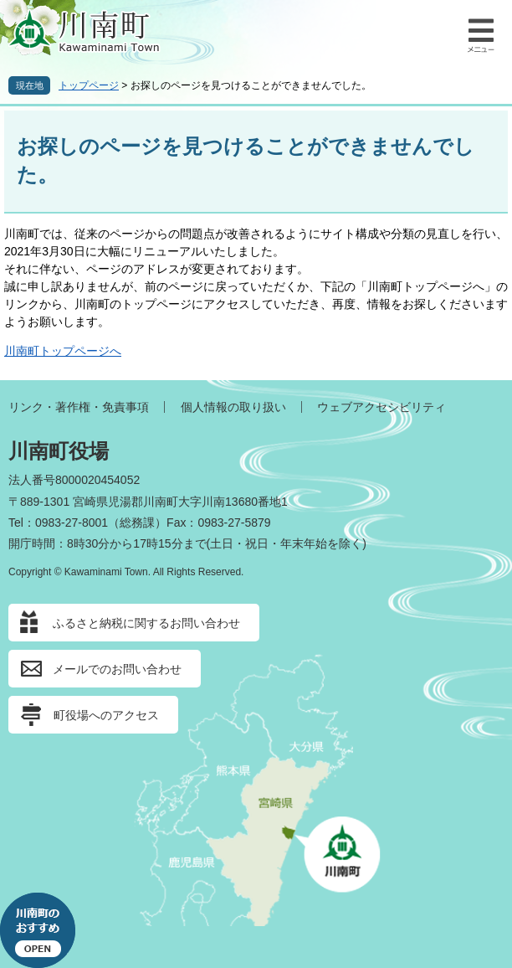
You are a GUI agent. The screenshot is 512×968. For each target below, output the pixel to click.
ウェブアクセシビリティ (381, 407)
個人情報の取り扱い (233, 407)
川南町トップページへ (62, 351)
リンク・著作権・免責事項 (78, 407)
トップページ (89, 85)
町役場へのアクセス (106, 715)
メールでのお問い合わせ (117, 669)
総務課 (137, 522)
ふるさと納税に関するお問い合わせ (146, 623)
